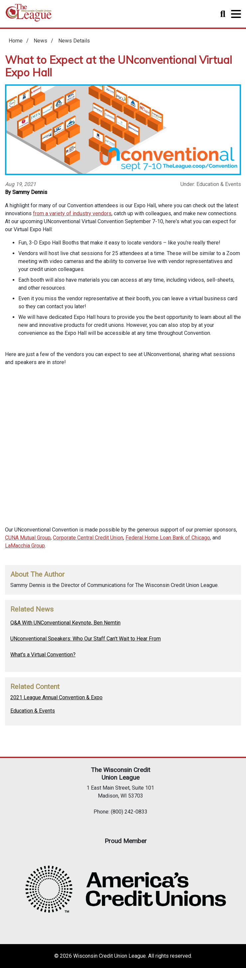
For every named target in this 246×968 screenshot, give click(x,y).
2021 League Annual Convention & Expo (56, 697)
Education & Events (32, 711)
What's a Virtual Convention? (43, 654)
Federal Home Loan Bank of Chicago (167, 537)
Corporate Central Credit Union (88, 537)
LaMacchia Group (25, 545)
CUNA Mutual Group (28, 537)
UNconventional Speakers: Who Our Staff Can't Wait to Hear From (85, 638)
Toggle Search (222, 14)
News (40, 41)
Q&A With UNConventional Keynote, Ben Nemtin (65, 623)
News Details (74, 41)
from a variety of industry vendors (72, 213)
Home (28, 15)
